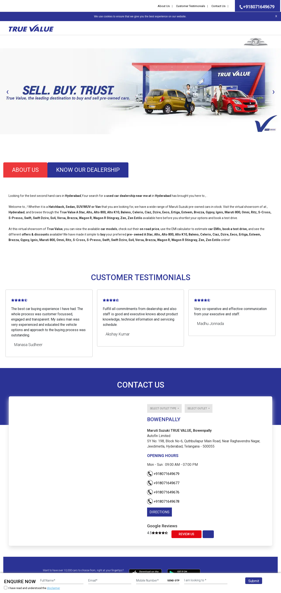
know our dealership (88, 170)
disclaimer (53, 588)
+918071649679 (255, 7)
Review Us (186, 534)
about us (25, 170)
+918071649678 (163, 501)
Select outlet (197, 408)
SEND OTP (173, 580)
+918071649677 (163, 483)
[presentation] (7, 91)
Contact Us (218, 6)
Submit (253, 581)
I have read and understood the (32, 588)
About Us (164, 6)
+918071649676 (163, 492)
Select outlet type (163, 408)
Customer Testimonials (190, 6)
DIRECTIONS (159, 512)
